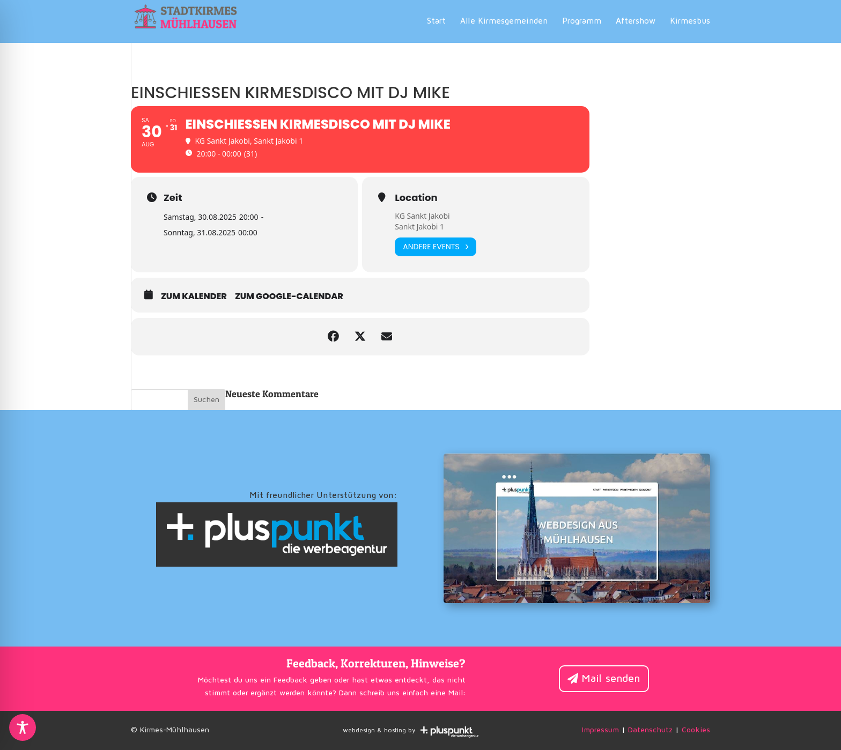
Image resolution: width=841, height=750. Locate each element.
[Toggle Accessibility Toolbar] (22, 727)
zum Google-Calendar (289, 296)
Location (416, 198)
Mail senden (610, 678)
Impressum (600, 730)
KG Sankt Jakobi (422, 216)
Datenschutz (650, 730)
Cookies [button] (696, 730)
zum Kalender (194, 296)
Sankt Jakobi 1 (419, 226)
